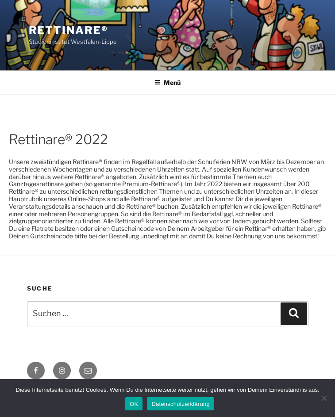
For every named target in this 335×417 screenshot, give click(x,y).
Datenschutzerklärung (180, 404)
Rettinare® (68, 30)
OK (134, 404)
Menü (167, 82)
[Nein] (324, 398)
